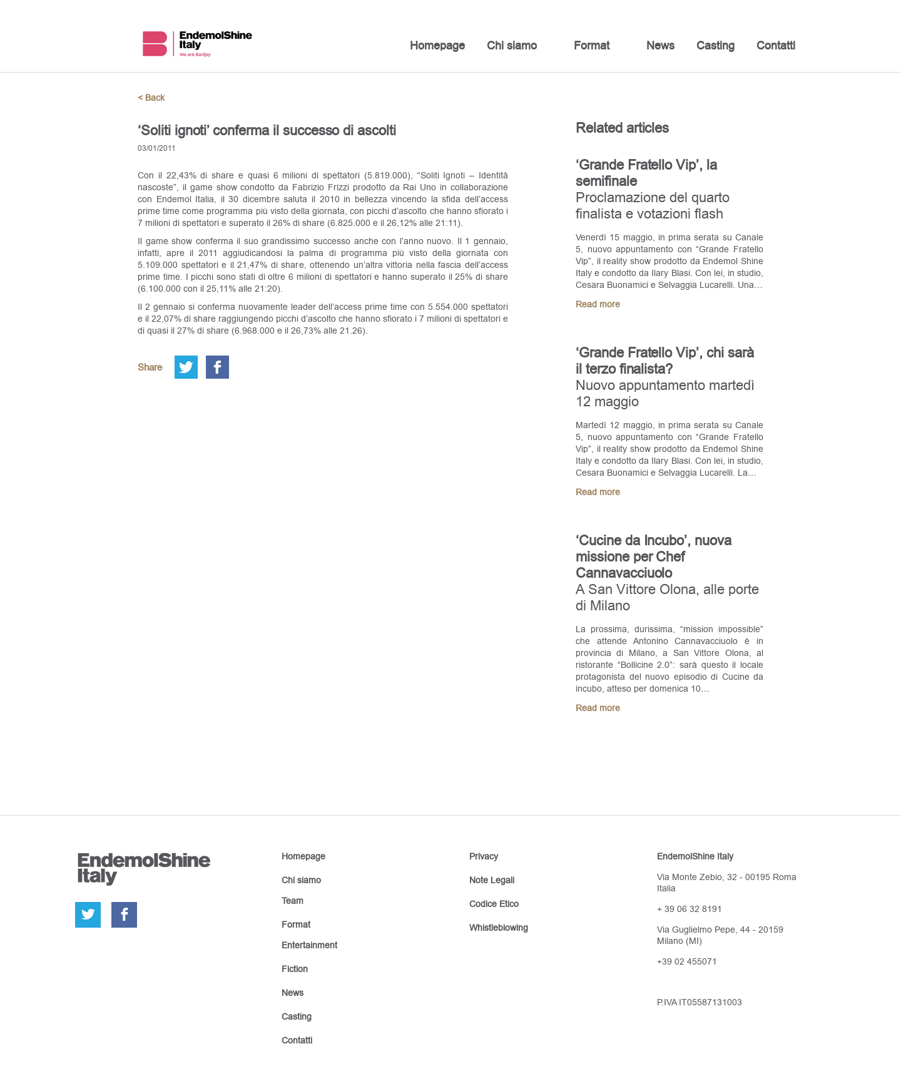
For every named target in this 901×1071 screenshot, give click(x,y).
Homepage (437, 45)
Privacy (483, 856)
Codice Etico (494, 904)
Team (292, 900)
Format (591, 45)
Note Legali (491, 880)
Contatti (775, 45)
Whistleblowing (498, 927)
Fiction (295, 969)
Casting (715, 45)
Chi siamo (512, 45)
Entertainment (309, 945)
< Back (151, 97)
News (660, 45)
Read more (598, 304)
